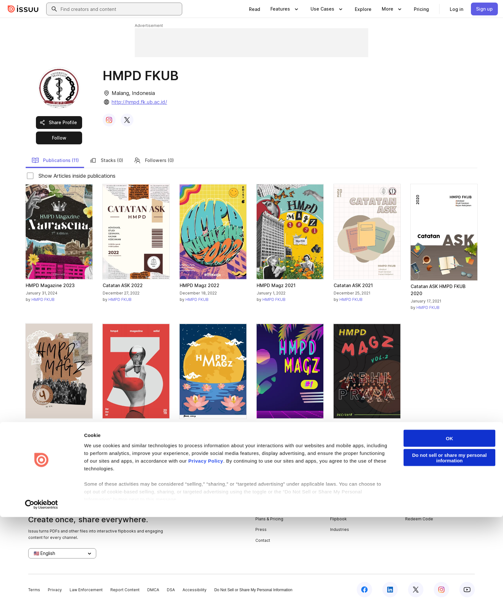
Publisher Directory (423, 508)
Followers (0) (153, 160)
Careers (263, 508)
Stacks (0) (106, 160)
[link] (254, 9)
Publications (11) (55, 160)
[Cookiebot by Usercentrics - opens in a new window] (41, 592)
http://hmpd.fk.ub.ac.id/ (139, 102)
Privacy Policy (205, 548)
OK (449, 526)
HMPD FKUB (43, 299)
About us (263, 497)
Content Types (344, 497)
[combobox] (120, 9)
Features (338, 508)
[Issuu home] (23, 9)
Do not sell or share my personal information (449, 545)
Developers (416, 497)
